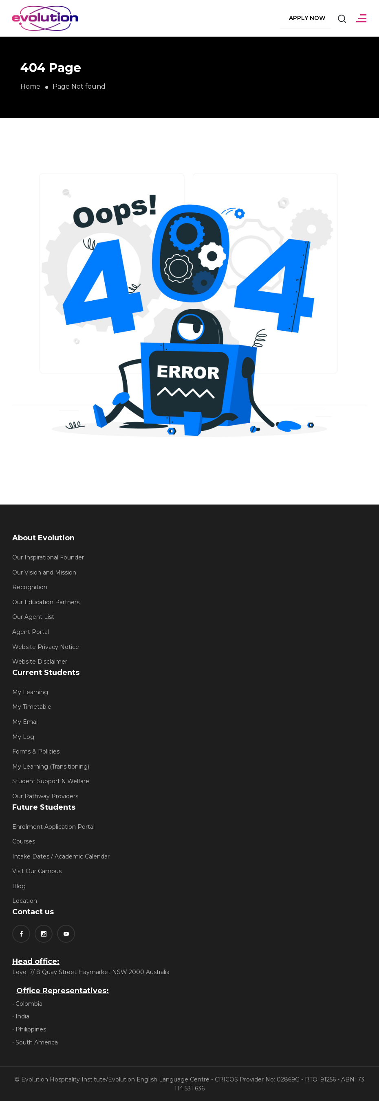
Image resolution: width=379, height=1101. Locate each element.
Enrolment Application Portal (53, 826)
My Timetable (31, 706)
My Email (25, 721)
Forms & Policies (35, 751)
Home (30, 86)
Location (24, 900)
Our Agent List (33, 616)
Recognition (29, 587)
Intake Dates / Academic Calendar (61, 856)
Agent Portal (30, 632)
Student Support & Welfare (50, 781)
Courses (23, 841)
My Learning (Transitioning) (50, 766)
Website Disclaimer (39, 661)
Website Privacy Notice (45, 647)
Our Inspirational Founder (48, 557)
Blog (19, 886)
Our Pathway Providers (45, 796)
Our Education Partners (45, 602)
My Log (23, 737)
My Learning (30, 692)
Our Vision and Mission (44, 572)
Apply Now (307, 18)
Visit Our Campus (37, 871)
